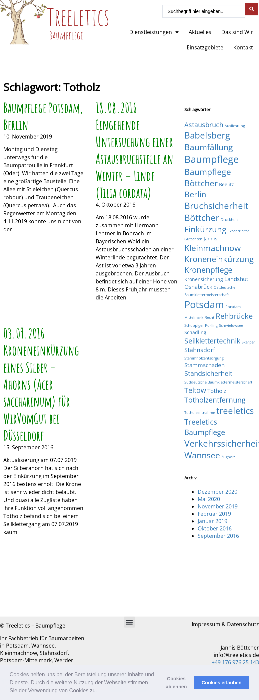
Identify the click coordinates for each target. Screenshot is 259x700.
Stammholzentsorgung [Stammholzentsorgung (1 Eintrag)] (204, 358)
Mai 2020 (209, 499)
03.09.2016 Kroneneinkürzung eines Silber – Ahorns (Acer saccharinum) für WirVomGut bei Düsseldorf (41, 384)
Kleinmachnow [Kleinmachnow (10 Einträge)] (212, 247)
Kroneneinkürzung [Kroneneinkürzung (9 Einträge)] (219, 258)
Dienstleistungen (154, 32)
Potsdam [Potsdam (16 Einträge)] (204, 304)
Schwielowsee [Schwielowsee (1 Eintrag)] (231, 325)
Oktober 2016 (215, 528)
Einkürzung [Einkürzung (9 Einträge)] (205, 229)
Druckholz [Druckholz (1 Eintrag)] (229, 219)
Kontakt (243, 47)
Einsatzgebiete (205, 47)
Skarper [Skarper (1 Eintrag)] (248, 342)
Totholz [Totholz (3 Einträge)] (216, 391)
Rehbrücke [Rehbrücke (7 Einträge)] (234, 316)
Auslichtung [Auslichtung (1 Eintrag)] (235, 126)
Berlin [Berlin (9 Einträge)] (195, 194)
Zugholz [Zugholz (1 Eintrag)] (228, 457)
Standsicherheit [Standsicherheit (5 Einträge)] (208, 373)
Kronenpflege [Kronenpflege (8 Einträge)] (208, 269)
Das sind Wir (237, 32)
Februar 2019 (214, 513)
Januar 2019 (212, 521)
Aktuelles (200, 32)
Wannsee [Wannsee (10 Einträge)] (202, 455)
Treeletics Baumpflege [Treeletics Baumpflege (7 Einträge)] (204, 427)
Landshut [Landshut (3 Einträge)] (236, 279)
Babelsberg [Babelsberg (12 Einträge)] (207, 135)
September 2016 (218, 535)
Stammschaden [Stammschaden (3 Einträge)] (204, 365)
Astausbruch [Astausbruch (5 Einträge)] (203, 124)
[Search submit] (251, 9)
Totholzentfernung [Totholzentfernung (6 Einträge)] (214, 400)
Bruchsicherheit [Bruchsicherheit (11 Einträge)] (216, 206)
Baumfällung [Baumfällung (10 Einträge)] (208, 147)
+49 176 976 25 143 (235, 662)
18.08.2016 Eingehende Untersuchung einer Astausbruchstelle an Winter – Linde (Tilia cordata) (134, 150)
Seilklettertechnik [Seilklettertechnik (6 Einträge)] (212, 340)
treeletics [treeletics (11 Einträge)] (235, 411)
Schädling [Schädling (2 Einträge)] (195, 332)
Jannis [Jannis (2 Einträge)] (210, 238)
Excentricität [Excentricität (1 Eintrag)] (238, 231)
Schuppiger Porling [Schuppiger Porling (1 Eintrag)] (201, 325)
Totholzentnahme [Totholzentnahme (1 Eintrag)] (199, 412)
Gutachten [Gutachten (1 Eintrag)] (193, 239)
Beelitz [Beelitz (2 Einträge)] (226, 184)
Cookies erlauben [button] (222, 682)
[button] (100, 691)
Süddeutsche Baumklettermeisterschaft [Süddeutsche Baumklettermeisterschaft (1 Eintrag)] (218, 382)
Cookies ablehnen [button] (176, 682)
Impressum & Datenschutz (225, 624)
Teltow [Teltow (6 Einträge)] (195, 390)
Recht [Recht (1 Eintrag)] (209, 317)
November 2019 (218, 506)
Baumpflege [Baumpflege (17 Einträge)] (211, 159)
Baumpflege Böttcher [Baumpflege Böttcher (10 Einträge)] (207, 177)
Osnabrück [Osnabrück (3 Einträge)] (198, 286)
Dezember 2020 (217, 491)
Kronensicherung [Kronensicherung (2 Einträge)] (203, 279)
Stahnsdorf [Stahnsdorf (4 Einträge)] (199, 349)
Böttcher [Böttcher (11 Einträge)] (201, 218)
